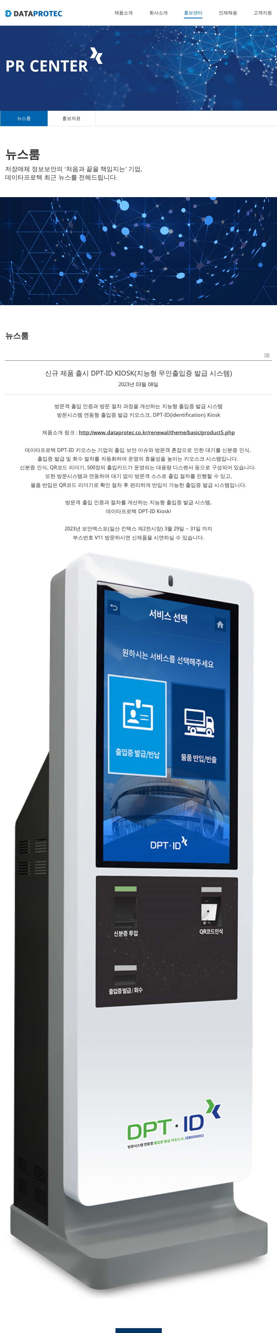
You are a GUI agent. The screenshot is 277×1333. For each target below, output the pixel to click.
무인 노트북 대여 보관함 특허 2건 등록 (59, 1080)
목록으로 (138, 904)
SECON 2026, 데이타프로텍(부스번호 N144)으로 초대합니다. (88, 1018)
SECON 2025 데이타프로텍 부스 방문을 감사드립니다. (79, 1142)
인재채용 (228, 12)
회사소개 (158, 12)
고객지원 (262, 12)
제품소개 (123, 12)
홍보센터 (193, 12)
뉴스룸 (24, 118)
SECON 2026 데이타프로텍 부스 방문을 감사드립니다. (79, 956)
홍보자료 (71, 118)
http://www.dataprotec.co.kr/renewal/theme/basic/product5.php (157, 432)
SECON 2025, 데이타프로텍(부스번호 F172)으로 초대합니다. (87, 1204)
